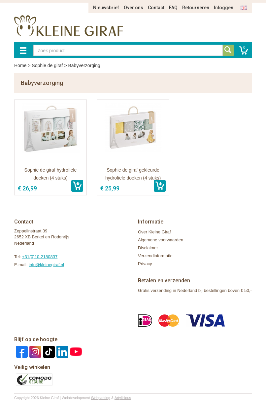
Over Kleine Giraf (154, 231)
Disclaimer (148, 247)
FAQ (173, 7)
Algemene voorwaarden (160, 239)
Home (20, 65)
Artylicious (123, 398)
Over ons (133, 7)
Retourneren (195, 7)
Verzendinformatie (155, 255)
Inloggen (223, 7)
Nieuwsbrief (106, 7)
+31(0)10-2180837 (39, 256)
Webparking (101, 398)
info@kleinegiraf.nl (46, 264)
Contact (156, 7)
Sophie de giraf (47, 65)
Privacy (145, 263)
